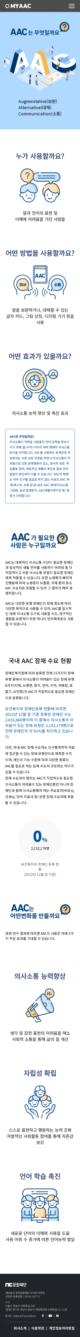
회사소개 (20, 1328)
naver (57, 1315)
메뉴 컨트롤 (72, 6)
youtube (49, 1315)
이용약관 (37, 1328)
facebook (42, 1315)
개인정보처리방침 (62, 1328)
